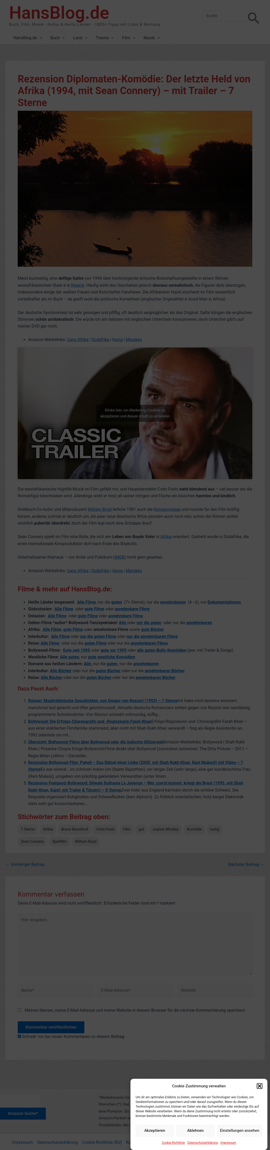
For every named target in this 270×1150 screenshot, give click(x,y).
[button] (259, 1100)
